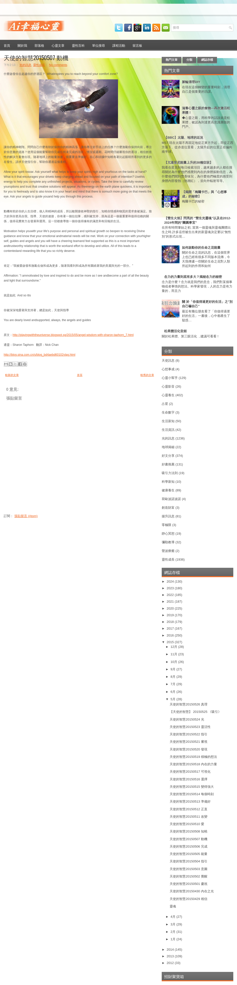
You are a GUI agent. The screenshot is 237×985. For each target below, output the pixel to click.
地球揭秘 (168, 447)
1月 (174, 939)
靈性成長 (39, 65)
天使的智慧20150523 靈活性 (190, 727)
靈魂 (173, 906)
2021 (171, 601)
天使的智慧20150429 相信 (188, 899)
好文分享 (168, 456)
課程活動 (118, 45)
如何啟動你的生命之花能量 (201, 247)
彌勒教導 (168, 542)
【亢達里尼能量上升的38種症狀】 (188, 162)
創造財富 (168, 507)
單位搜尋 (98, 45)
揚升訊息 (168, 516)
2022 (171, 595)
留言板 (137, 45)
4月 (174, 917)
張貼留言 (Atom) (26, 516)
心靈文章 (58, 45)
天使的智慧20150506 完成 (188, 846)
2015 (171, 642)
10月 (174, 662)
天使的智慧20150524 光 (187, 719)
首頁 (7, 45)
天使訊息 (168, 360)
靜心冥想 (168, 533)
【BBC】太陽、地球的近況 (183, 137)
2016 (171, 635)
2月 (174, 932)
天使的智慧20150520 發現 (188, 749)
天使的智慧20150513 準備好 (190, 801)
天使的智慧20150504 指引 (188, 861)
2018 (171, 622)
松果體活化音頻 (175, 331)
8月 (174, 677)
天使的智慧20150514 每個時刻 (192, 794)
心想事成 (168, 369)
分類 (189, 60)
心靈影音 (168, 386)
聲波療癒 (168, 551)
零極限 (166, 525)
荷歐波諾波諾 (171, 499)
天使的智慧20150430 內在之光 (192, 891)
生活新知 (168, 421)
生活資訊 (168, 430)
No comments (58, 65)
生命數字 (168, 412)
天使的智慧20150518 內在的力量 (193, 764)
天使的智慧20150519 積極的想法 (193, 757)
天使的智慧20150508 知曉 (188, 831)
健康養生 (168, 490)
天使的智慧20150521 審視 (188, 742)
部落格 (39, 45)
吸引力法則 (170, 473)
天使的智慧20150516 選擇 (188, 779)
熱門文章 (172, 60)
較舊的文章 (147, 374)
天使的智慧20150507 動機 (36, 57)
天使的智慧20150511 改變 (188, 816)
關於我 (22, 45)
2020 (171, 608)
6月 (174, 692)
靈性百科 (78, 45)
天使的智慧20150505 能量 (188, 854)
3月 (174, 924)
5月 (174, 699)
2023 (171, 588)
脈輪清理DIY (191, 82)
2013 (171, 956)
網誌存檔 (207, 60)
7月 (174, 684)
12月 (174, 647)
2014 (171, 949)
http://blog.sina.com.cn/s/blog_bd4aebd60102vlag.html (39, 354)
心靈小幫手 (170, 378)
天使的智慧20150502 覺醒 (188, 876)
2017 (171, 628)
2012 (171, 963)
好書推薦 (168, 464)
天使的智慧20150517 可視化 (190, 771)
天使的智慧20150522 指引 (188, 734)
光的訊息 (25, 65)
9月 (174, 669)
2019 (171, 615)
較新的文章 (12, 374)
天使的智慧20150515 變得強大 (192, 786)
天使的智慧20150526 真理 (188, 704)
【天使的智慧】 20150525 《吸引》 (195, 712)
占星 (165, 404)
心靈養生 (168, 395)
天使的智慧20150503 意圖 (188, 869)
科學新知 (168, 481)
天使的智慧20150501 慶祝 (188, 884)
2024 (171, 581)
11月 (174, 654)
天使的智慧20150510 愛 (187, 824)
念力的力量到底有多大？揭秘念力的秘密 (193, 277)
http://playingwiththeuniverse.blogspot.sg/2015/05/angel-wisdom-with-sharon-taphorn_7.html (73, 335)
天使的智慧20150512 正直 (188, 809)
